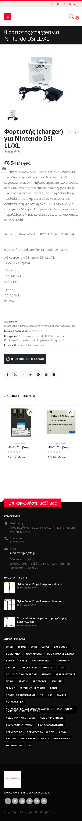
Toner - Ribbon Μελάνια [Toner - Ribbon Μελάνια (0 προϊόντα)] (20, 695)
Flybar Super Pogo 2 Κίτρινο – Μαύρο (39, 584)
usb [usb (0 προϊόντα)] (50, 695)
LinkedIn (23, 374)
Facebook (7, 374)
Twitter (15, 374)
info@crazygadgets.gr (22, 553)
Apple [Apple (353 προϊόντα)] (45, 646)
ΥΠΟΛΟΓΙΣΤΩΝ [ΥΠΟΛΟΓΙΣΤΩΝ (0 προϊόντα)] (14, 745)
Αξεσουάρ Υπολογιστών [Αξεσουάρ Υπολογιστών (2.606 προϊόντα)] (20, 717)
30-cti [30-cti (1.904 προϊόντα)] (9, 646)
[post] (9, 587)
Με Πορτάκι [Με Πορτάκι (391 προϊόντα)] (28, 738)
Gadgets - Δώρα (34, 443)
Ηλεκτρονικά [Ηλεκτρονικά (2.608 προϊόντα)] (14, 731)
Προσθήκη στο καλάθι (27, 359)
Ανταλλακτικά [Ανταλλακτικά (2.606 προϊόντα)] (14, 701)
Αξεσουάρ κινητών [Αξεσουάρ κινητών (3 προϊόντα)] (51, 717)
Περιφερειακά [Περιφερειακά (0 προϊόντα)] (62, 738)
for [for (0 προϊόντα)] (62, 667)
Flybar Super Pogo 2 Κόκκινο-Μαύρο (39, 601)
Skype (36, 801)
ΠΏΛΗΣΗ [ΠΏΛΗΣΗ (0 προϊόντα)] (44, 738)
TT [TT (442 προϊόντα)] (41, 695)
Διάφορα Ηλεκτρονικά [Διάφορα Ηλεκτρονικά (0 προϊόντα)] (19, 724)
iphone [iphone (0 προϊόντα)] (46, 674)
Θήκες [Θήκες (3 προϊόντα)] (63, 731)
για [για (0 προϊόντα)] (29, 745)
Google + (30, 374)
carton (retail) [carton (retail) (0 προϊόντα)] (41, 660)
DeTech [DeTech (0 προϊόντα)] (10, 667)
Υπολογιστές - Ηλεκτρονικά (48, 340)
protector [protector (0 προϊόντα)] (40, 681)
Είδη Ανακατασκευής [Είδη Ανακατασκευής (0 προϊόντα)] (50, 724)
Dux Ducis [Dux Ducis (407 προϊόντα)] (48, 667)
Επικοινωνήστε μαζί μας (32, 503)
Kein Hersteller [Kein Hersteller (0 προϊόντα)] (65, 674)
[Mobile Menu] (7, 16)
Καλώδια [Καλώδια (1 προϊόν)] (11, 738)
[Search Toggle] (71, 16)
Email (46, 374)
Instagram (29, 801)
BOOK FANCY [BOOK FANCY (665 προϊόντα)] (13, 653)
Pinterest (38, 374)
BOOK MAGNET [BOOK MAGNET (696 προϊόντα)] (33, 653)
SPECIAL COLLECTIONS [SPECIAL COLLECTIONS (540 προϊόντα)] (32, 688)
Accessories (25, 335)
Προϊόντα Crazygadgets (17, 340)
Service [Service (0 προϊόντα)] (10, 688)
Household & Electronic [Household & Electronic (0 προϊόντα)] (21, 674)
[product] (21, 422)
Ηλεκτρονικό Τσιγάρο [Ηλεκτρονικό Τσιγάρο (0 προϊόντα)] (40, 731)
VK (53, 374)
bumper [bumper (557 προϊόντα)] (10, 660)
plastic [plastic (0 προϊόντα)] (23, 681)
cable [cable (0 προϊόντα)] (23, 660)
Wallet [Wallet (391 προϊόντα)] (61, 695)
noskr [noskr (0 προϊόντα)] (10, 681)
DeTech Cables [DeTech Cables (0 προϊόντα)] (29, 667)
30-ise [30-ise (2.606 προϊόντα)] (34, 646)
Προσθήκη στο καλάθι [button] (31, 412)
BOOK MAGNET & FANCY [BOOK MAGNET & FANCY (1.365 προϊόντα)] (60, 653)
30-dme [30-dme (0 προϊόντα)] (22, 646)
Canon (22, 443)
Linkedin (44, 801)
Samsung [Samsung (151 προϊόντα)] (57, 681)
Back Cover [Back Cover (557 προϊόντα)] (61, 646)
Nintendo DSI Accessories (48, 335)
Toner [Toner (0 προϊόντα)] (54, 688)
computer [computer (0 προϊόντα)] (62, 660)
